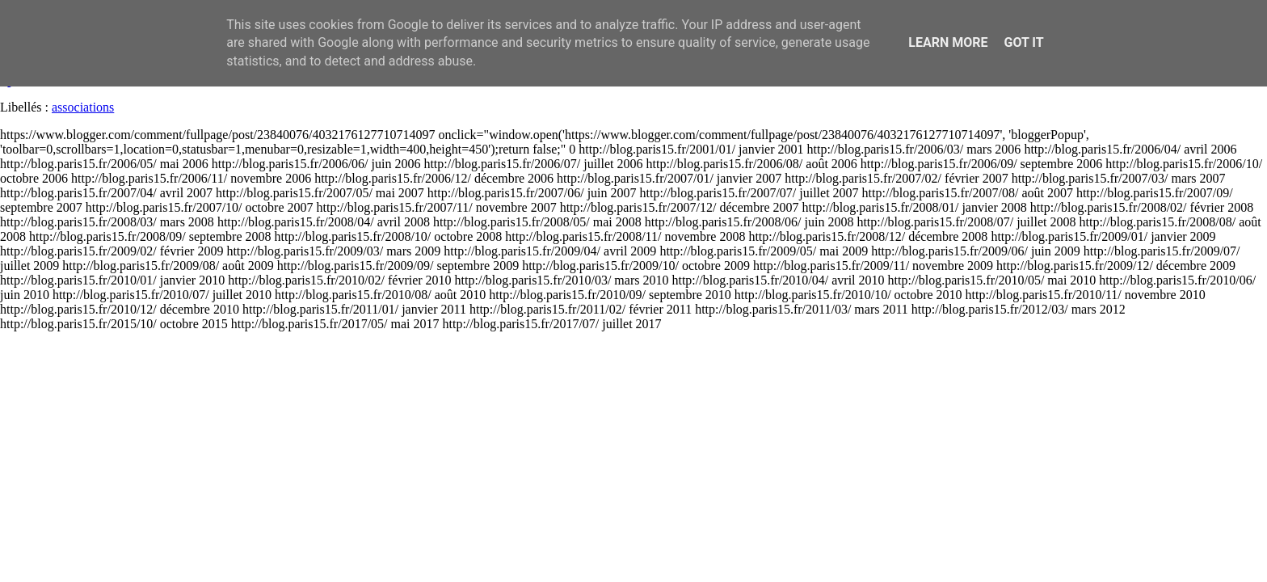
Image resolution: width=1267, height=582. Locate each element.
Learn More (947, 42)
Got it (1023, 42)
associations (83, 107)
